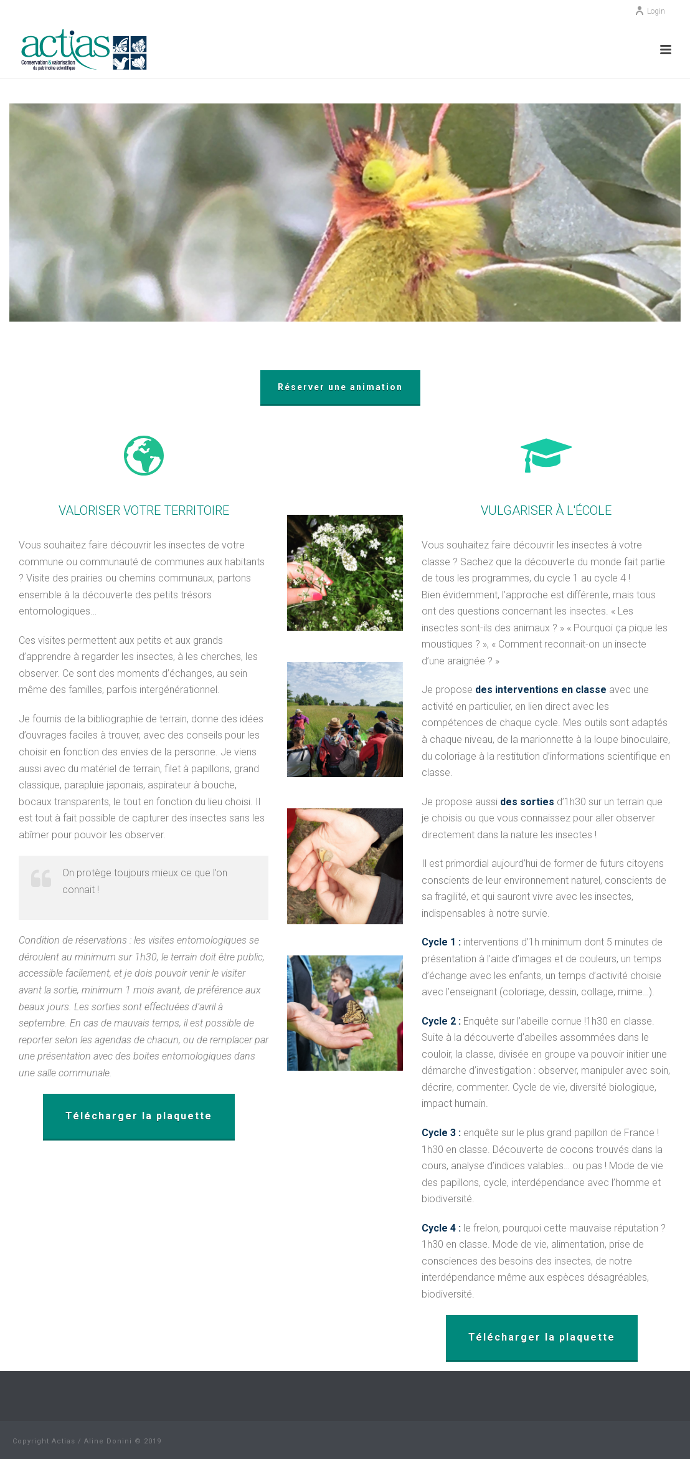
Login (650, 11)
